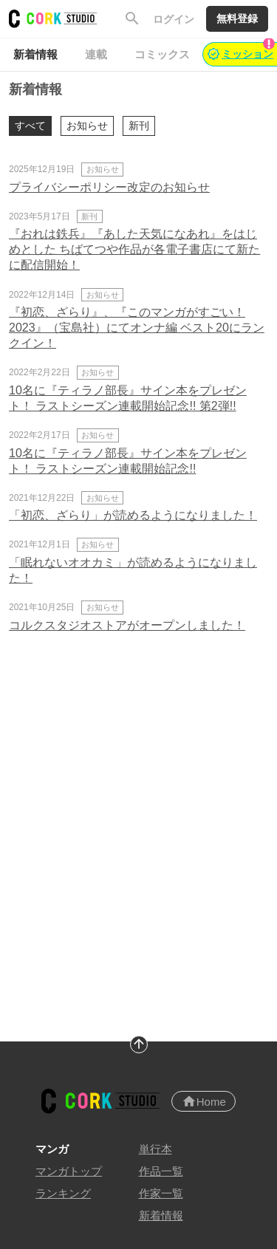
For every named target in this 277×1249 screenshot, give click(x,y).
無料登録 (237, 18)
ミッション (241, 51)
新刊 (139, 125)
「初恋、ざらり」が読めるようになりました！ (133, 515)
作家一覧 (161, 1193)
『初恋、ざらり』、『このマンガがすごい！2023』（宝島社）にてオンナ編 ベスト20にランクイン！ (136, 327)
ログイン (173, 19)
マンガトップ (68, 1171)
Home (204, 1101)
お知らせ (87, 125)
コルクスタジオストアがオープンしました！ (127, 625)
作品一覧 (161, 1171)
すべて (30, 125)
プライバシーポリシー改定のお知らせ (109, 187)
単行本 (155, 1149)
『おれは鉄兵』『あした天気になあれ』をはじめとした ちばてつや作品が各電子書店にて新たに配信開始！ (134, 249)
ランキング (63, 1193)
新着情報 (161, 1215)
